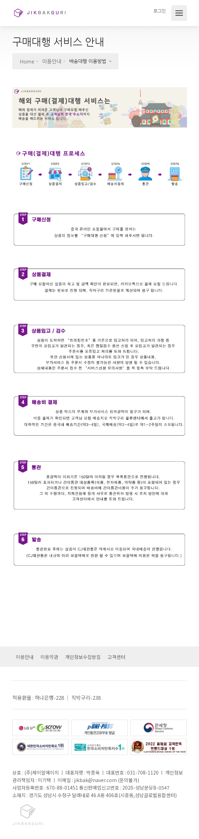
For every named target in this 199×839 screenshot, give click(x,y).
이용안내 (25, 656)
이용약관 (49, 656)
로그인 (159, 10)
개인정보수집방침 (83, 656)
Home (27, 61)
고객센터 (116, 656)
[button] (93, 61)
